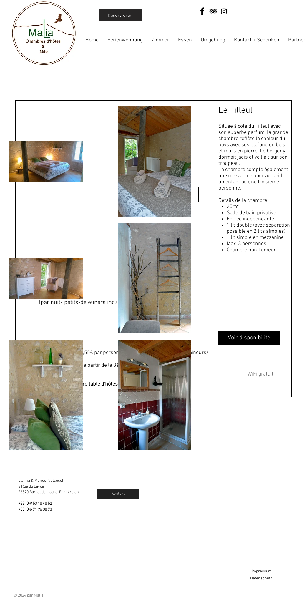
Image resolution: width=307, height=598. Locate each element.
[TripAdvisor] (213, 11)
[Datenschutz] (270, 578)
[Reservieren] (120, 15)
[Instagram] (224, 11)
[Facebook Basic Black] (202, 11)
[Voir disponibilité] (249, 338)
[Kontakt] (118, 494)
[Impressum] (271, 571)
